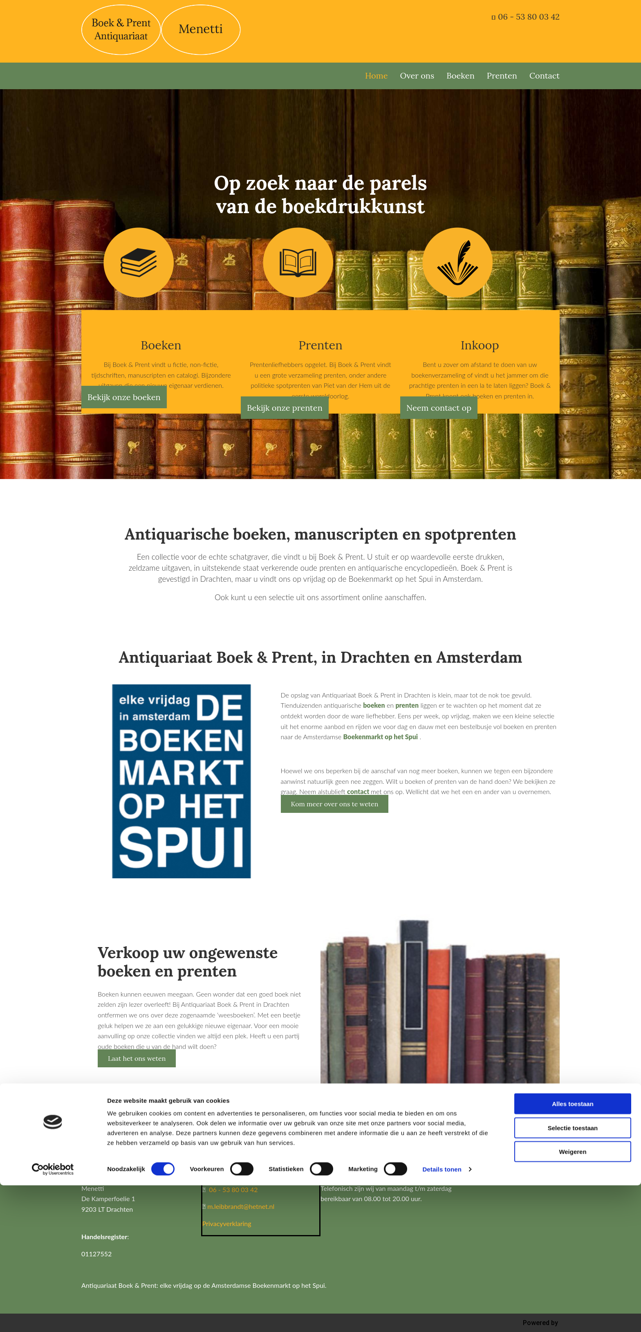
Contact (544, 75)
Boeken (460, 75)
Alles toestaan (573, 1250)
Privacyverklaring (226, 1223)
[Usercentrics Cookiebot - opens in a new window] (53, 1316)
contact (359, 791)
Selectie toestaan (573, 1274)
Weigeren (572, 1298)
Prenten (502, 75)
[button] (124, 397)
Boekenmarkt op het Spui (380, 736)
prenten (407, 705)
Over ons (417, 75)
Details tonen (441, 1315)
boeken (374, 705)
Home (376, 75)
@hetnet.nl (258, 1206)
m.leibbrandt (225, 1206)
